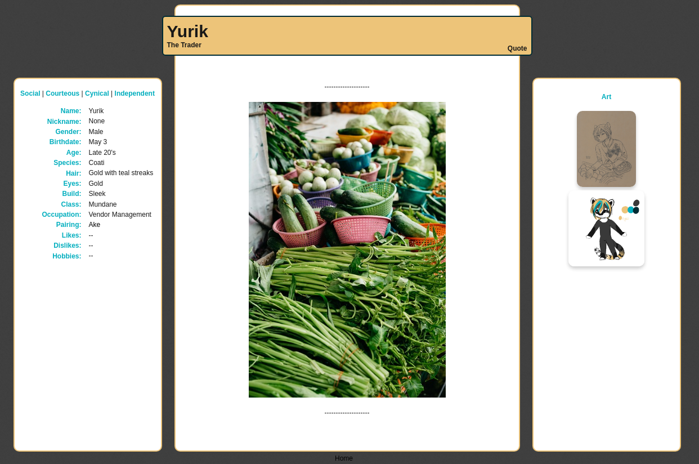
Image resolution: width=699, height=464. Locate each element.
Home (344, 458)
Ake (95, 225)
